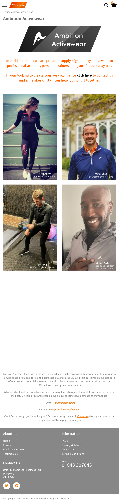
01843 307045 (77, 465)
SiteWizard (65, 498)
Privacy (7, 445)
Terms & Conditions (73, 453)
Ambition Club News (14, 449)
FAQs (65, 440)
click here (84, 75)
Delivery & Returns (72, 445)
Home (6, 12)
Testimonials (10, 453)
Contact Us (68, 449)
